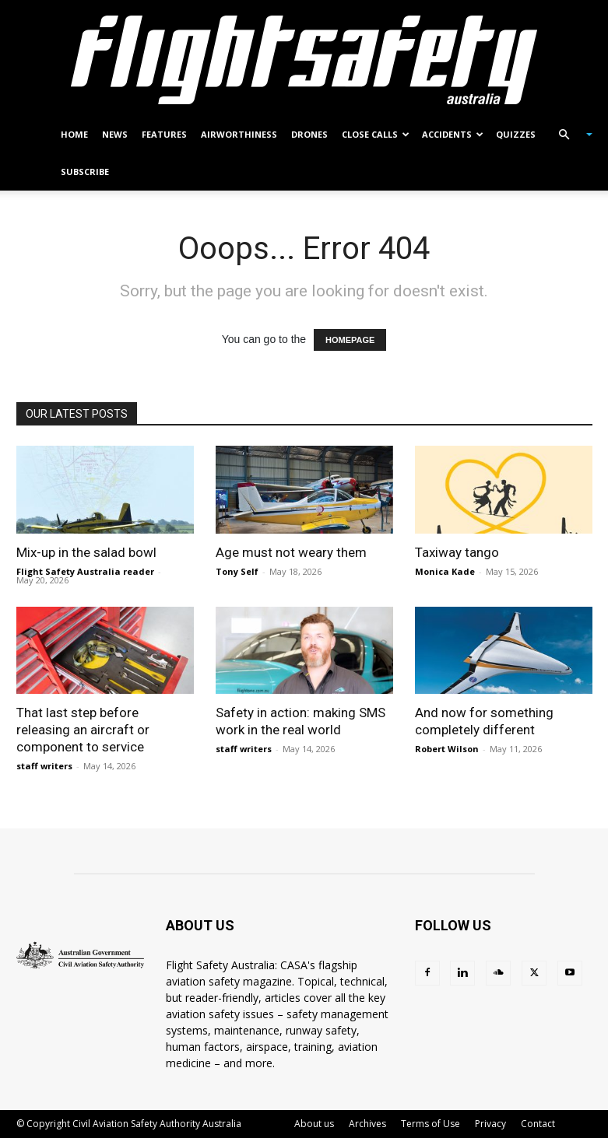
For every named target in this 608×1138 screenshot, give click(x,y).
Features (164, 134)
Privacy (490, 1123)
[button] (569, 135)
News (115, 134)
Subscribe (85, 171)
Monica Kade (445, 571)
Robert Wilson (447, 749)
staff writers (44, 766)
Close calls (375, 134)
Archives (367, 1123)
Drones (309, 134)
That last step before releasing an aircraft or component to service (82, 730)
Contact (538, 1123)
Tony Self (237, 571)
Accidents (452, 134)
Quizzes (516, 134)
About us (314, 1123)
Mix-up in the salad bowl (86, 552)
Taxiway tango (457, 552)
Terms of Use (430, 1123)
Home (74, 134)
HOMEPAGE (349, 340)
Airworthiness (239, 134)
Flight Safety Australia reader (85, 571)
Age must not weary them (291, 552)
